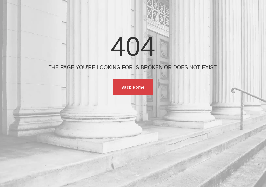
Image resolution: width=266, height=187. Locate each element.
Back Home (133, 87)
